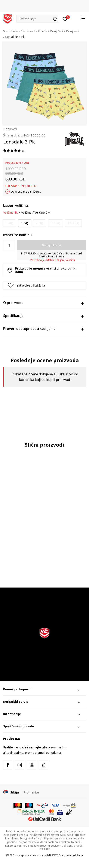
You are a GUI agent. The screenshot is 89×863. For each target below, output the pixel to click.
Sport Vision (11, 31)
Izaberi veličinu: (16, 205)
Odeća (42, 31)
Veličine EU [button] (10, 212)
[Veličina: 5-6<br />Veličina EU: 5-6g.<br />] (24, 223)
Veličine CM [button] (42, 212)
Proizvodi (28, 31)
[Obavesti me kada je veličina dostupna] (9, 223)
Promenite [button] (31, 792)
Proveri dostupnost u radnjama (43, 328)
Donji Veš (56, 31)
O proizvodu (43, 302)
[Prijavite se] (65, 19)
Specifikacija (43, 315)
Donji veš (72, 31)
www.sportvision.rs (26, 855)
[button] (37, 19)
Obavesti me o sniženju (26, 191)
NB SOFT (52, 855)
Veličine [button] (26, 212)
